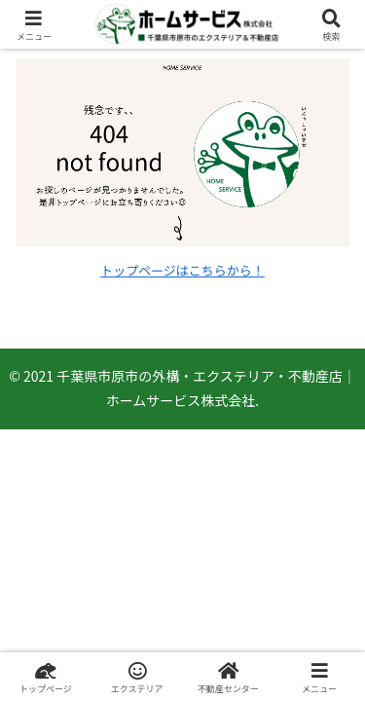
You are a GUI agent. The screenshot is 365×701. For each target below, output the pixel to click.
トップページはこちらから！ (182, 270)
